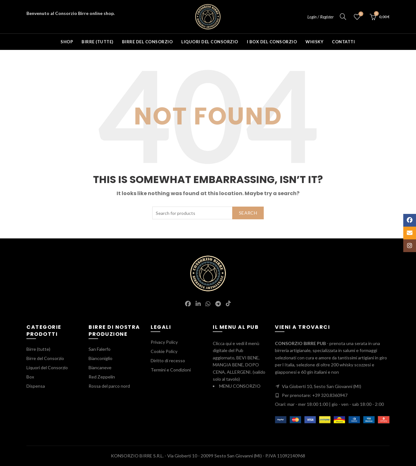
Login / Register (320, 16)
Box (30, 376)
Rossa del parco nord (109, 386)
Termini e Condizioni (171, 369)
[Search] (343, 16)
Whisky (314, 41)
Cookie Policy (164, 351)
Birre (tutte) (97, 41)
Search (248, 212)
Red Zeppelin (102, 376)
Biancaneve (100, 367)
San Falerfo (100, 349)
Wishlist (360, 14)
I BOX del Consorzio (272, 41)
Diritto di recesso (168, 360)
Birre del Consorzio (147, 41)
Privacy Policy (164, 342)
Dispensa (35, 386)
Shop (67, 41)
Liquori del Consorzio (209, 41)
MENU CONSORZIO (240, 386)
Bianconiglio (100, 358)
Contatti (343, 41)
